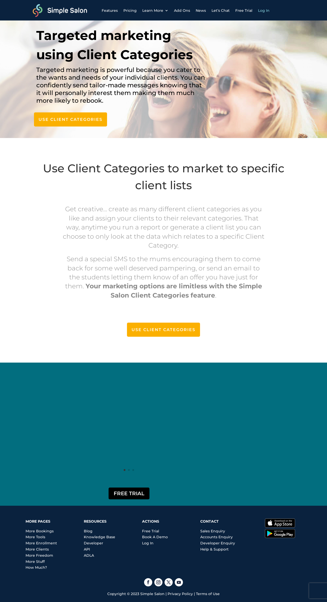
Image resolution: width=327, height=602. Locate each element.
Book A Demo (155, 537)
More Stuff (35, 561)
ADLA (89, 555)
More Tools (35, 537)
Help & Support (214, 549)
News (201, 11)
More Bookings (40, 531)
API (87, 549)
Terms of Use (208, 594)
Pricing (130, 11)
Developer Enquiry (217, 543)
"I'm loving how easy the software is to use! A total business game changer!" (129, 413)
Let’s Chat (221, 11)
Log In (264, 11)
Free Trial (243, 11)
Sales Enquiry (212, 531)
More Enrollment (41, 543)
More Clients (37, 549)
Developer (93, 543)
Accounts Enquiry (216, 537)
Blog (88, 531)
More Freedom (39, 555)
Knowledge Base (99, 537)
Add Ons (182, 11)
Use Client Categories (70, 119)
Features (110, 11)
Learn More (152, 11)
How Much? (36, 567)
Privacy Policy (180, 594)
